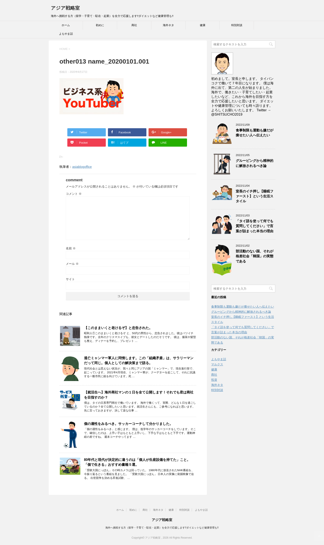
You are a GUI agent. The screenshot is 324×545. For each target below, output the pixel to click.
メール (72, 263)
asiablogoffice (82, 166)
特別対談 (236, 25)
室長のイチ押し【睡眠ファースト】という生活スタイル (254, 196)
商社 (134, 25)
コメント (74, 193)
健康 (202, 25)
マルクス (217, 364)
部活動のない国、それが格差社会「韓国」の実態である (254, 256)
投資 (214, 379)
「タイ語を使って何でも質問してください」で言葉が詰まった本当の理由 (254, 226)
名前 (71, 248)
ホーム (66, 25)
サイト (70, 279)
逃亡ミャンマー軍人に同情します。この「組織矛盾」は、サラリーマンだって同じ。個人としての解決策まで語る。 (138, 360)
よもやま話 (66, 33)
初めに (100, 25)
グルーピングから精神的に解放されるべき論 (254, 163)
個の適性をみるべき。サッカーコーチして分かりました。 (128, 424)
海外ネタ (168, 25)
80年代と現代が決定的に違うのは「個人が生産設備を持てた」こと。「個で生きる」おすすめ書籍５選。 (137, 462)
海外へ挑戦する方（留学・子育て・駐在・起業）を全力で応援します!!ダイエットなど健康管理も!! (161, 527)
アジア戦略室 (65, 8)
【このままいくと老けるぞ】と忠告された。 (118, 328)
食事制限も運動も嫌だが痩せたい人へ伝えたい (254, 132)
